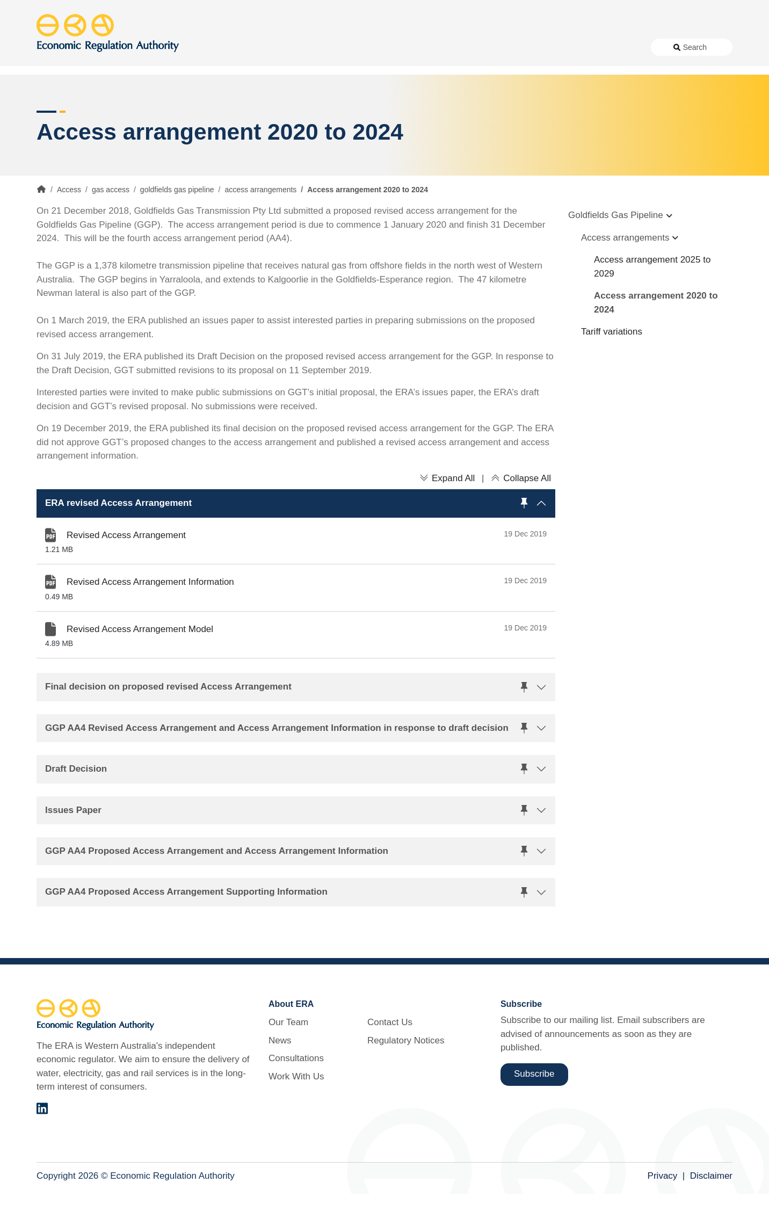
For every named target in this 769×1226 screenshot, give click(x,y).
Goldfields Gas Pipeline (615, 248)
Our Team (288, 1055)
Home (41, 222)
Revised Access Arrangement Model (140, 661)
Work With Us (482, 47)
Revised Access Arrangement (126, 567)
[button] (296, 536)
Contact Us (538, 47)
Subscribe (534, 1106)
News (374, 47)
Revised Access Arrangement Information (150, 615)
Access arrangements (625, 270)
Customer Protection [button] (411, 86)
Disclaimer (711, 1208)
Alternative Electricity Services (218, 86)
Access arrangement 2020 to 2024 (656, 335)
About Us (326, 47)
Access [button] (51, 86)
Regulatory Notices (603, 47)
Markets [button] (689, 86)
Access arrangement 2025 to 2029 (652, 299)
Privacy (663, 1208)
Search (695, 47)
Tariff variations (611, 364)
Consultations (422, 47)
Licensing (563, 86)
